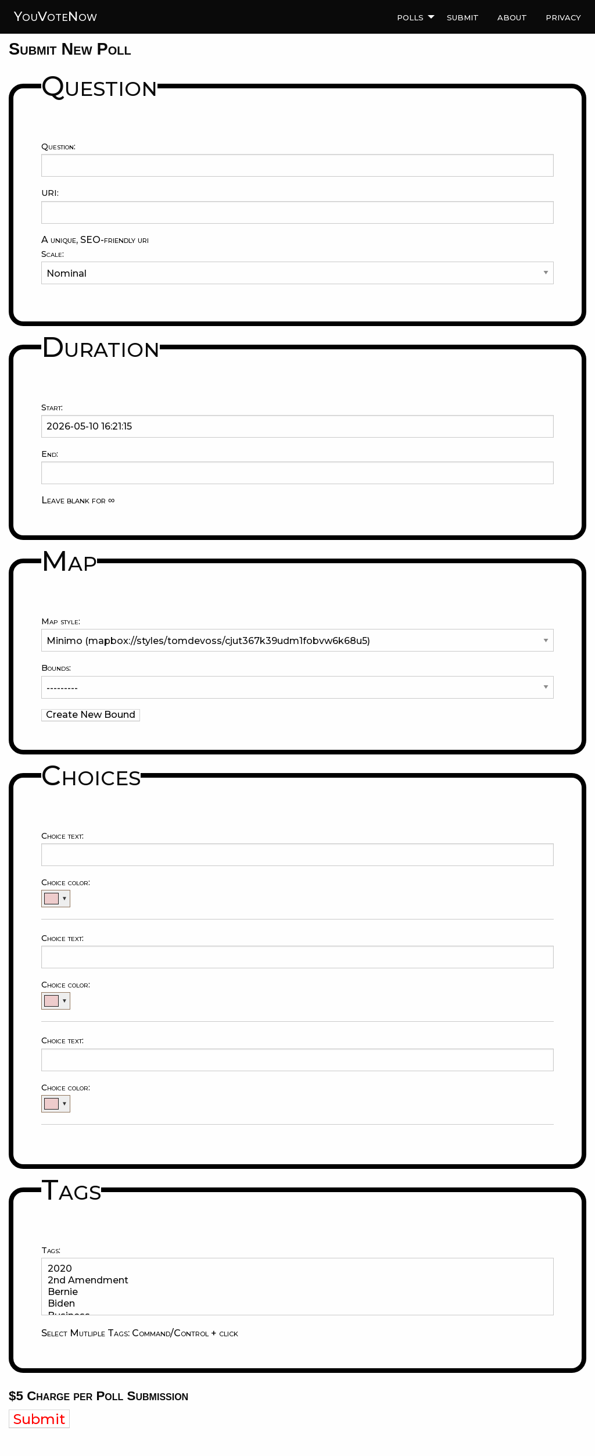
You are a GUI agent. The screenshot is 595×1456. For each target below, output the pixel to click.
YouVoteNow (55, 16)
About (512, 16)
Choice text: (62, 836)
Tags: (50, 1250)
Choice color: (65, 882)
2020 (292, 1269)
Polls (410, 16)
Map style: (60, 621)
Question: (58, 146)
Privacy (563, 16)
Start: (52, 407)
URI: (50, 193)
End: (49, 454)
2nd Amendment (292, 1280)
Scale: (52, 254)
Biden (292, 1304)
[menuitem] (413, 17)
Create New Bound (90, 714)
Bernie (292, 1292)
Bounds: (56, 668)
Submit (463, 16)
